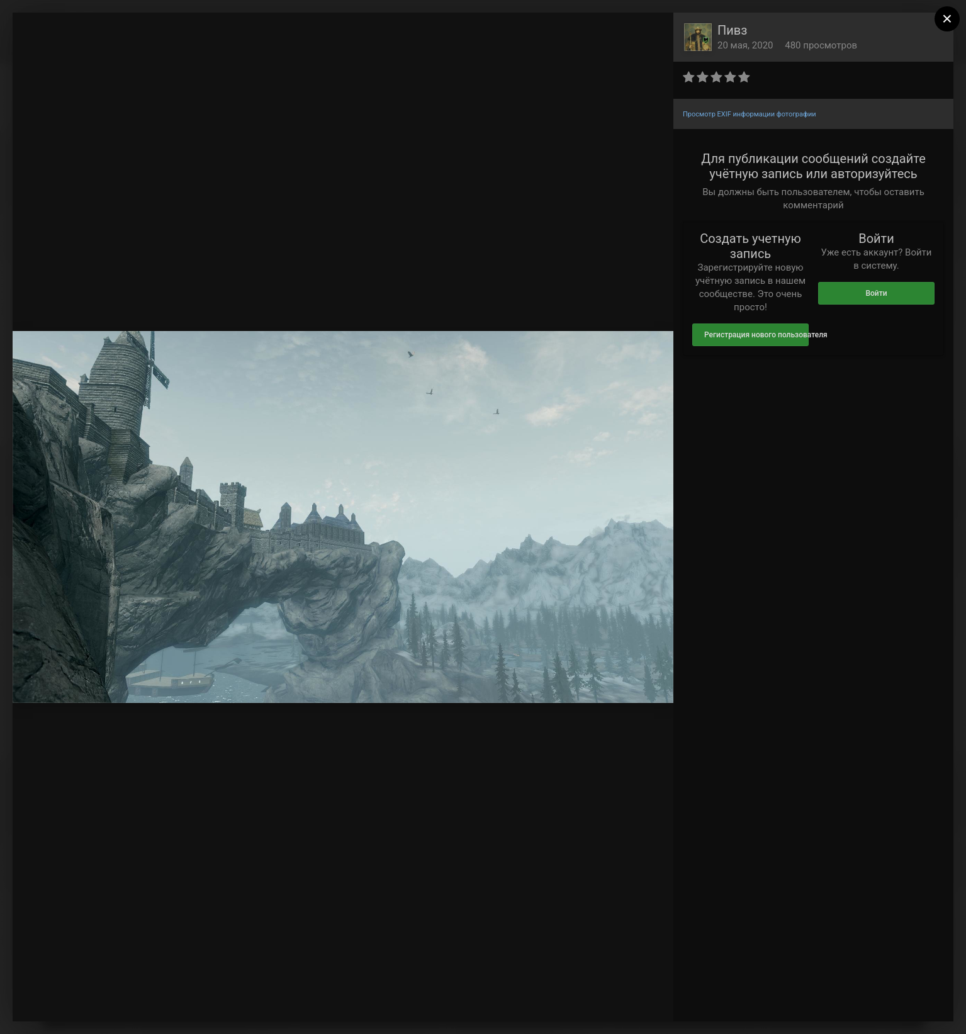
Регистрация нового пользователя (756, 334)
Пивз (732, 30)
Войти (876, 293)
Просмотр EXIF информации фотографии (749, 114)
